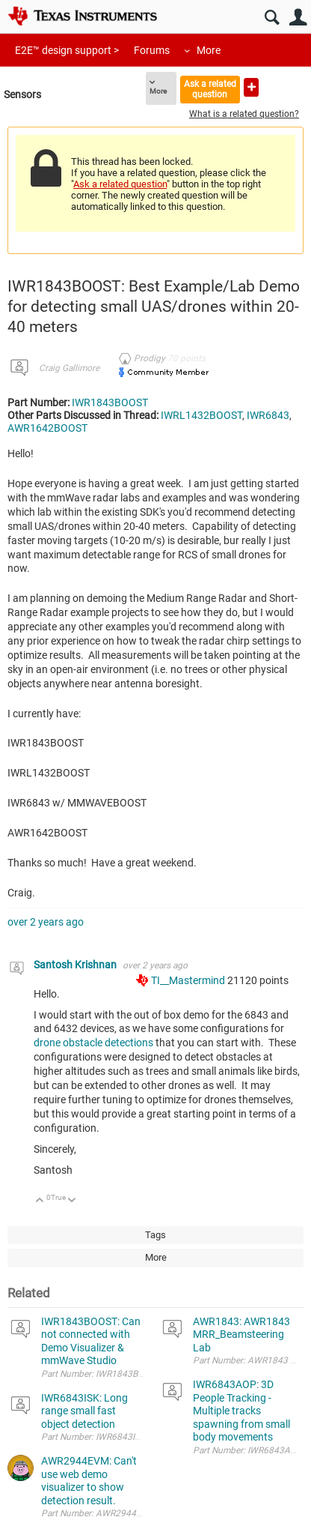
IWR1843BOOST (110, 402)
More (209, 50)
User (298, 17)
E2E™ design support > (67, 50)
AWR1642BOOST (47, 428)
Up (40, 1201)
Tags (155, 1234)
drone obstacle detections (95, 1043)
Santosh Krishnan (76, 965)
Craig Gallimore (69, 368)
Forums (152, 50)
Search (272, 17)
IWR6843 (268, 415)
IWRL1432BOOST (201, 415)
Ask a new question (251, 87)
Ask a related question (210, 89)
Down (72, 1201)
